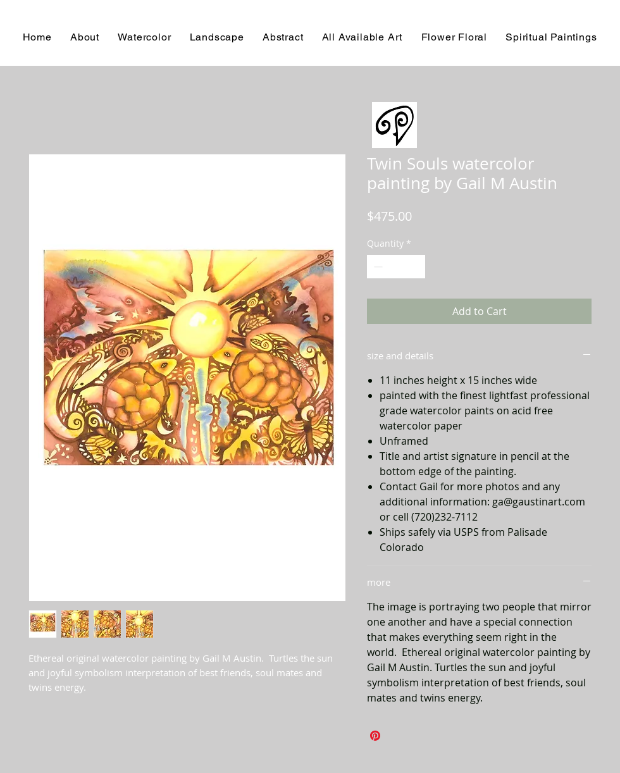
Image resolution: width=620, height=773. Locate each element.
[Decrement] (377, 267)
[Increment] (415, 267)
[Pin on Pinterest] (375, 735)
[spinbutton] (396, 267)
